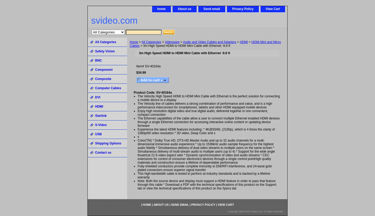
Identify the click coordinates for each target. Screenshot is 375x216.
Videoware (172, 42)
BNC (98, 60)
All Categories (151, 42)
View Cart (273, 9)
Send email (212, 9)
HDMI (244, 42)
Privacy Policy (242, 9)
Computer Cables (108, 88)
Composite (103, 79)
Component (104, 70)
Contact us (103, 152)
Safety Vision (105, 51)
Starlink (101, 116)
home (161, 9)
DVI (97, 97)
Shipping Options (108, 143)
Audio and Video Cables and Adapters (209, 42)
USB (98, 134)
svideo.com (114, 20)
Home (134, 42)
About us (184, 9)
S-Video (101, 125)
